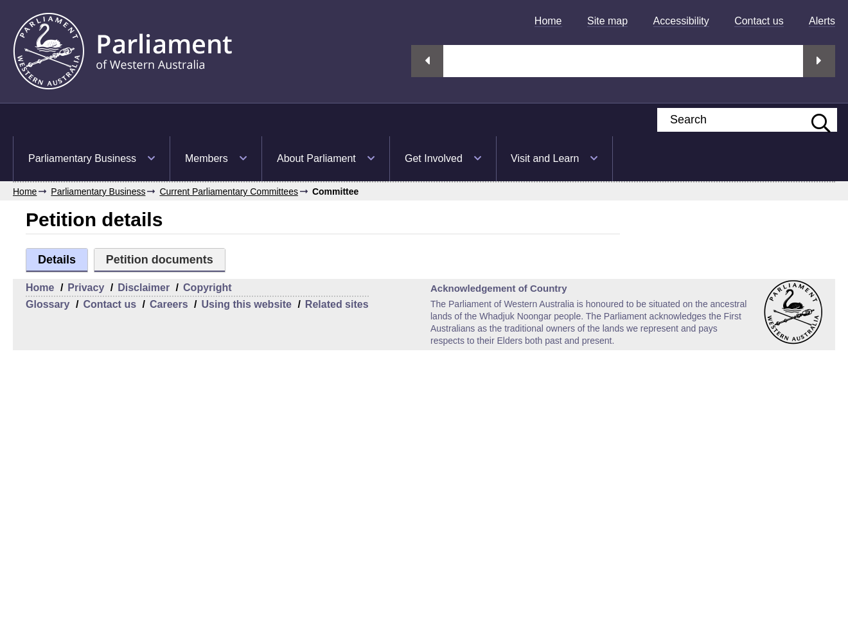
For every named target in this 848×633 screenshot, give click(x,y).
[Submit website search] (814, 120)
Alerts (822, 20)
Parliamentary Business (82, 158)
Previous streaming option (427, 61)
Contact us (758, 20)
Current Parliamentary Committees (228, 191)
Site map (607, 20)
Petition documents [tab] (159, 259)
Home (548, 20)
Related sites (337, 304)
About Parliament (316, 158)
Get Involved (434, 158)
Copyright (207, 287)
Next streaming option (819, 61)
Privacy (85, 287)
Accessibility (681, 20)
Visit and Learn (545, 158)
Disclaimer (144, 287)
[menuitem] (548, 20)
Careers (169, 304)
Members (206, 158)
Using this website (246, 304)
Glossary (47, 304)
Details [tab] (57, 259)
